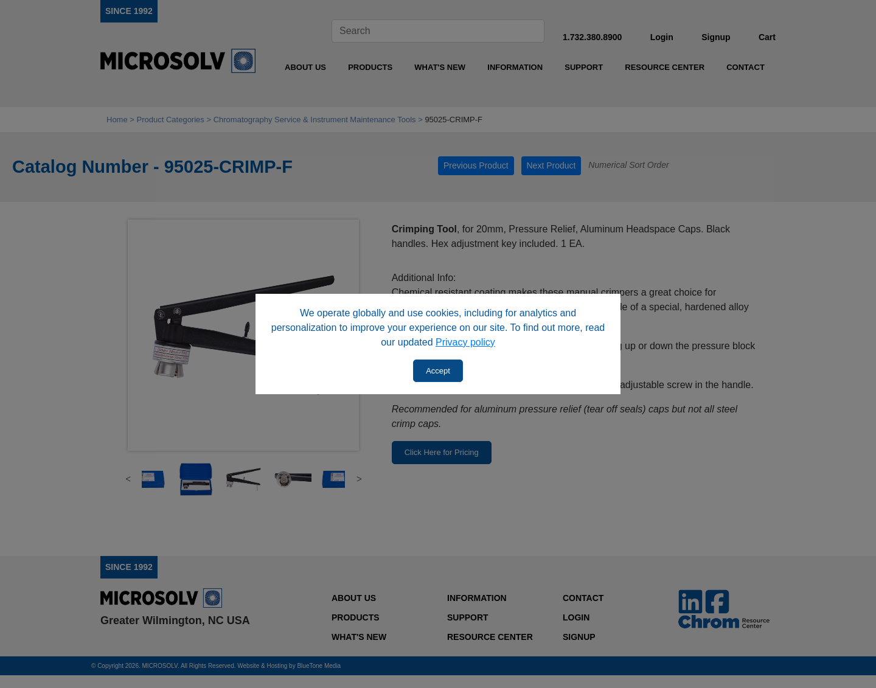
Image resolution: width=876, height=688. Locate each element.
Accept (438, 370)
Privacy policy (465, 342)
